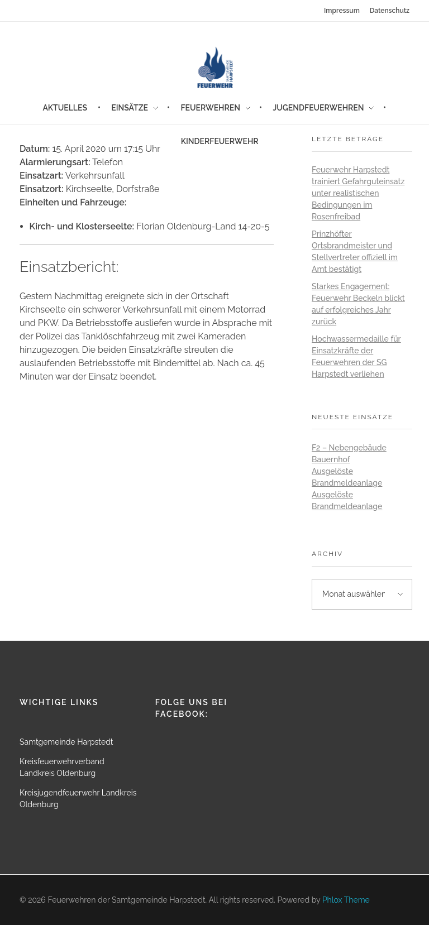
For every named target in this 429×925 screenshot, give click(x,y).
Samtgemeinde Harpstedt (66, 741)
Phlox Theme (346, 899)
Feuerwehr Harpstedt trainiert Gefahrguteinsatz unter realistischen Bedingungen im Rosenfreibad (358, 193)
